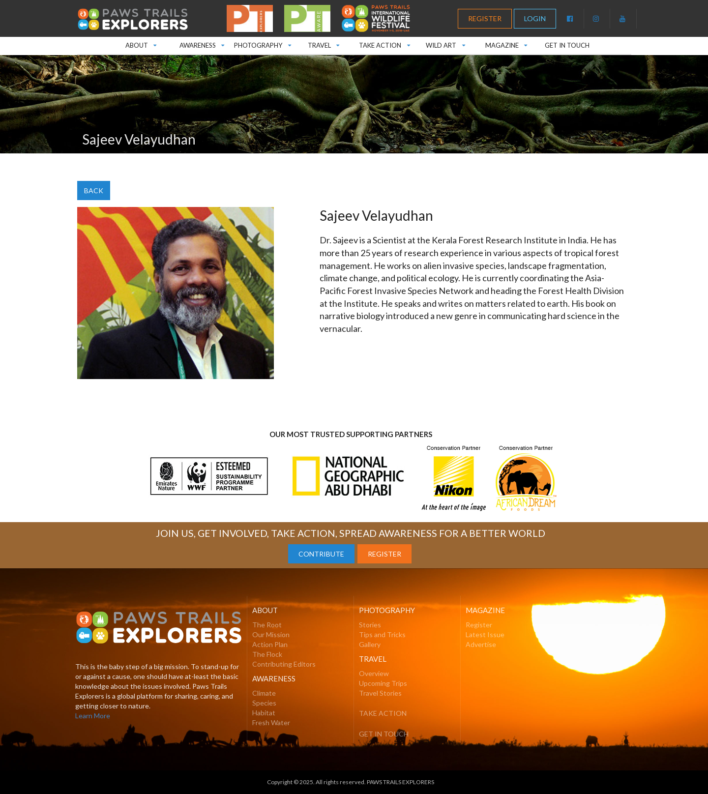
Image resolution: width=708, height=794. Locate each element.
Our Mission (271, 634)
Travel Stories (380, 693)
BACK (93, 190)
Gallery (370, 644)
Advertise (481, 644)
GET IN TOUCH (567, 45)
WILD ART (445, 43)
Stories (370, 624)
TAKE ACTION (384, 43)
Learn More (92, 715)
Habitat (263, 712)
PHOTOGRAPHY (262, 43)
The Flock (267, 654)
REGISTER (485, 18)
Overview (374, 673)
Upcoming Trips (383, 683)
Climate (264, 693)
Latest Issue (485, 634)
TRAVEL (323, 43)
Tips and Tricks (382, 634)
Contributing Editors (284, 664)
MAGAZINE (506, 43)
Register (479, 624)
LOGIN (535, 18)
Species (264, 703)
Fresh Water (271, 722)
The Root (267, 624)
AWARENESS (201, 43)
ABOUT (140, 43)
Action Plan (270, 644)
